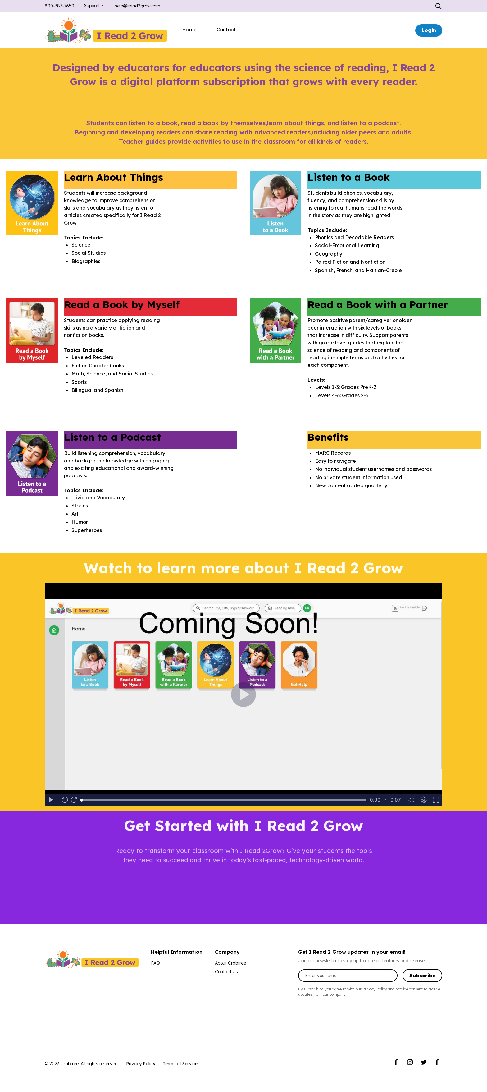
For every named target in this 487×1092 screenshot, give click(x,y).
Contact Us (226, 972)
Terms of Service (180, 1064)
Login (428, 30)
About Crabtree (230, 963)
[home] (106, 30)
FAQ (155, 963)
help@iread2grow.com (137, 6)
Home (189, 29)
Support (92, 5)
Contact (226, 29)
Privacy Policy (140, 1064)
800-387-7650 (59, 6)
